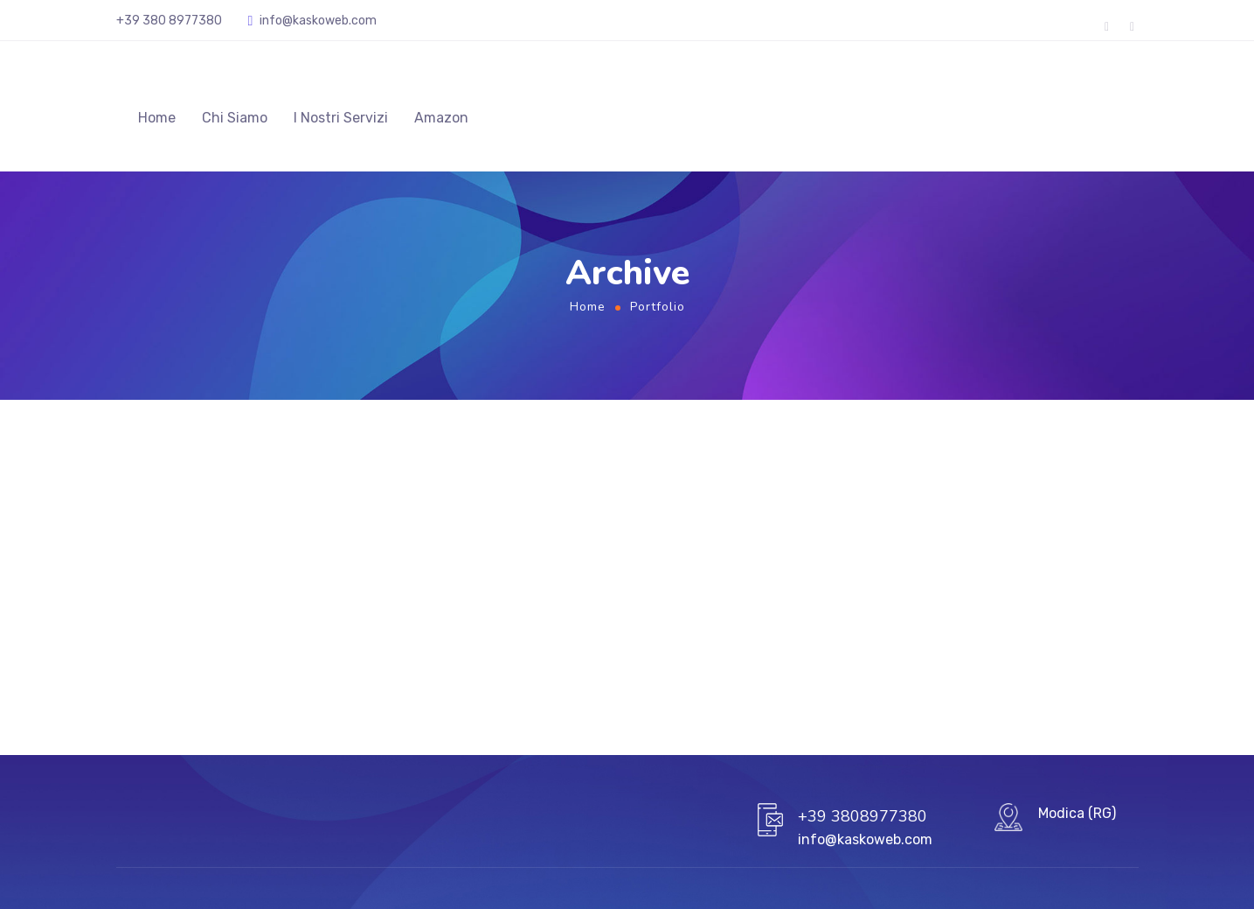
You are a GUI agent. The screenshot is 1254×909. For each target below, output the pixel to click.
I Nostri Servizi (341, 117)
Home (157, 117)
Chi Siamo (234, 117)
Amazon (441, 117)
